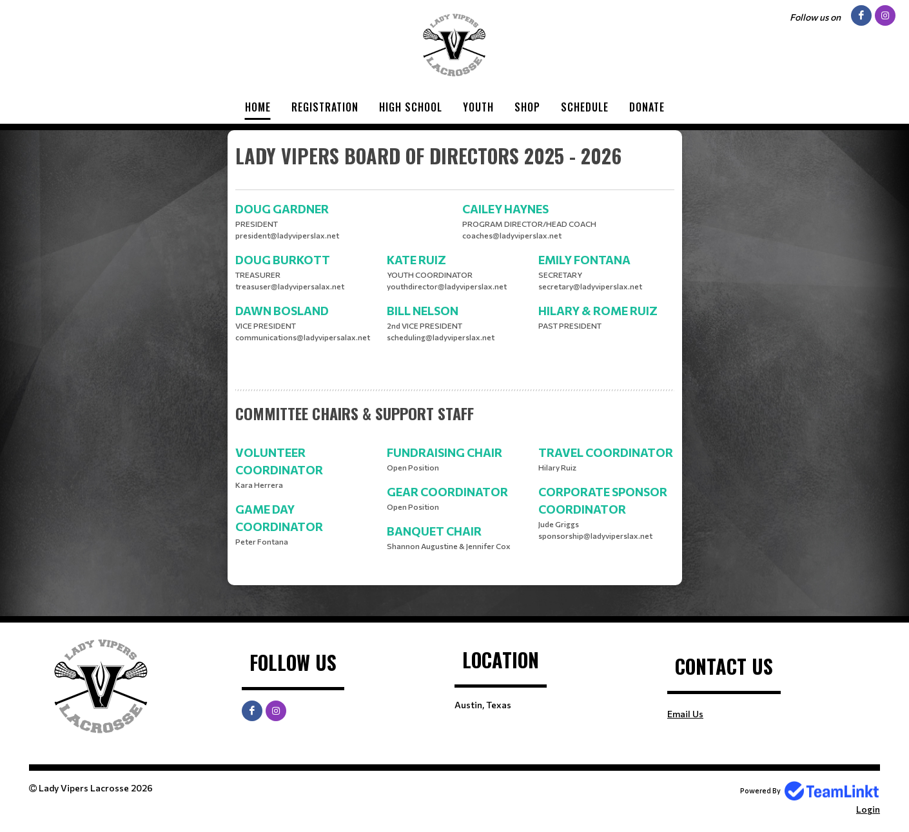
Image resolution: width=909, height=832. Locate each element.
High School (410, 107)
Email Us (685, 713)
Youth (478, 107)
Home (258, 107)
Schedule (585, 107)
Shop (527, 107)
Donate (647, 107)
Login (868, 809)
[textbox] (454, 165)
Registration (324, 107)
